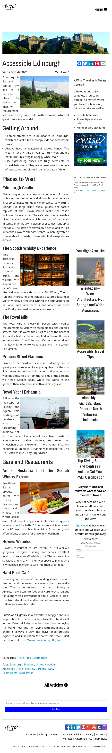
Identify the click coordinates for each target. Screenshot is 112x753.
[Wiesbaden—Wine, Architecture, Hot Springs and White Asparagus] (90, 270)
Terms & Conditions (72, 733)
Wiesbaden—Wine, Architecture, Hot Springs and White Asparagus (90, 297)
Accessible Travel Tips (90, 352)
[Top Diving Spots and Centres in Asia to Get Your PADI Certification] (90, 443)
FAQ (90, 737)
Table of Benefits (79, 189)
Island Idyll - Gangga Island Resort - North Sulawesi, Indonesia (90, 407)
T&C (87, 189)
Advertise (80, 737)
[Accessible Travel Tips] (90, 333)
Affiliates (67, 737)
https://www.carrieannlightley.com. (41, 639)
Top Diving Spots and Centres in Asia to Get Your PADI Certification (90, 467)
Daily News (101, 737)
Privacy (89, 733)
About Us (31, 733)
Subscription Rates (49, 733)
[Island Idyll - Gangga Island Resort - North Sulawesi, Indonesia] (90, 380)
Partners (100, 733)
